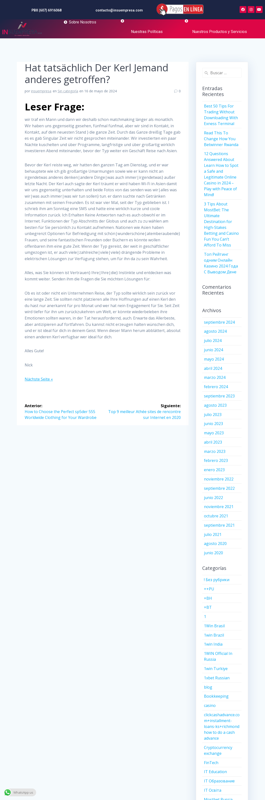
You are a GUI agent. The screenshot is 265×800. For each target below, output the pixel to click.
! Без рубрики (216, 579)
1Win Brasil (214, 626)
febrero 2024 (216, 386)
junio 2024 (213, 349)
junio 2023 (213, 423)
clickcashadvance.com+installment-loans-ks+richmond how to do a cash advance (222, 726)
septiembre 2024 (219, 322)
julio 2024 (213, 340)
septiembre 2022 (219, 488)
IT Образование (219, 781)
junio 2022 (213, 497)
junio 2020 (213, 552)
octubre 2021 (216, 516)
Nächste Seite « (39, 379)
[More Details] (22, 29)
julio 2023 (213, 414)
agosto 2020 (215, 543)
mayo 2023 (214, 433)
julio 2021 (213, 534)
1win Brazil (214, 635)
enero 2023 (214, 469)
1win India (213, 644)
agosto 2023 (215, 405)
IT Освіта (212, 790)
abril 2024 (213, 368)
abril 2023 (213, 442)
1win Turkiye (216, 668)
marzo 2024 (214, 377)
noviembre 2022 (218, 479)
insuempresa (41, 91)
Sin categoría (68, 91)
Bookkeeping (216, 696)
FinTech (211, 762)
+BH (208, 598)
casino (210, 705)
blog (208, 687)
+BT (208, 607)
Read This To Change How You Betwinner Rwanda (221, 138)
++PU (209, 589)
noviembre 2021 (218, 506)
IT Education (215, 771)
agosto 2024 (215, 331)
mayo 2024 (214, 359)
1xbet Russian (217, 678)
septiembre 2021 (219, 525)
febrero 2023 (216, 460)
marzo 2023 (214, 451)
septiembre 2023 (219, 396)
